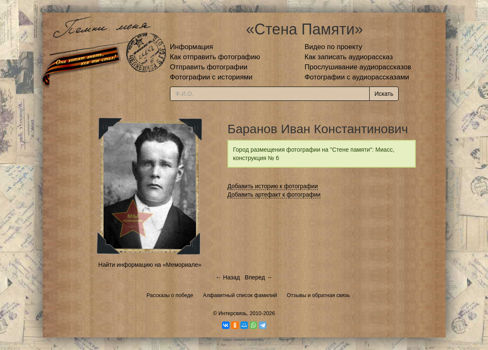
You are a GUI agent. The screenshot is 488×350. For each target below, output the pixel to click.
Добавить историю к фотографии (272, 186)
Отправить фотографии (209, 67)
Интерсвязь (232, 313)
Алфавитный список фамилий (240, 295)
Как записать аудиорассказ (349, 57)
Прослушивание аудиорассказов (358, 67)
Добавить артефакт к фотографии (274, 194)
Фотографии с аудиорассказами (357, 77)
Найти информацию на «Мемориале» (149, 264)
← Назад (228, 277)
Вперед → (258, 277)
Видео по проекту (334, 47)
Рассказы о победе (169, 295)
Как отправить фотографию (215, 57)
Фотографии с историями (211, 77)
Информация (191, 47)
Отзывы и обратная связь (318, 295)
